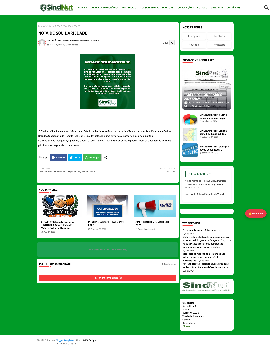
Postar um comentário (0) (108, 277)
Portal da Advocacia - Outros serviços (201, 230)
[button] (266, 7)
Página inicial (45, 26)
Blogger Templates (65, 340)
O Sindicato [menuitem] (188, 302)
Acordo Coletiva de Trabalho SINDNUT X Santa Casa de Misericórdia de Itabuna (57, 225)
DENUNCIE (217, 7)
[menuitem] (186, 326)
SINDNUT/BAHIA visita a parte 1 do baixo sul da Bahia (213, 132)
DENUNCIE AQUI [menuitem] (191, 312)
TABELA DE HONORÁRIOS (104, 7)
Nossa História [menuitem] (189, 306)
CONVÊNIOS (233, 7)
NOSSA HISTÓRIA (149, 7)
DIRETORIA (168, 7)
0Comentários (169, 264)
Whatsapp (94, 157)
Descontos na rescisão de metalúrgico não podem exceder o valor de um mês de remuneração (203, 257)
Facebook (60, 157)
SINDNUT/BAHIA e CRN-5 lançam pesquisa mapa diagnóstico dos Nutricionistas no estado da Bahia (214, 116)
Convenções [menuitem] (188, 323)
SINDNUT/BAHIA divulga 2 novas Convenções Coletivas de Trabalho (214, 148)
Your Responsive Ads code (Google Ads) (108, 249)
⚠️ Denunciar (256, 213)
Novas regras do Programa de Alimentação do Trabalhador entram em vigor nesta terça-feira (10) (206, 184)
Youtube (194, 44)
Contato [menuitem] (186, 319)
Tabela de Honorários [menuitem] (193, 316)
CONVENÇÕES (186, 7)
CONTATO (202, 7)
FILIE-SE (82, 7)
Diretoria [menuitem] (186, 309)
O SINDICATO (129, 7)
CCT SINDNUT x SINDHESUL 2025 (152, 224)
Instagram (194, 36)
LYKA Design (89, 340)
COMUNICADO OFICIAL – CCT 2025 (106, 224)
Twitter (77, 157)
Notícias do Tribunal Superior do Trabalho (205, 194)
